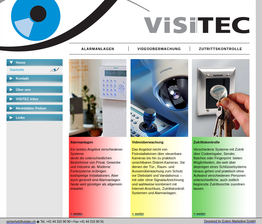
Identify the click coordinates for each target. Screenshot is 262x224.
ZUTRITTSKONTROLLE (220, 49)
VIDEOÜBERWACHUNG (159, 49)
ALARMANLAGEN (97, 49)
